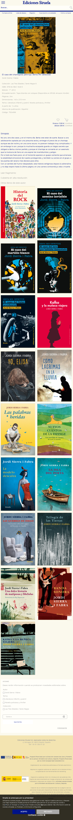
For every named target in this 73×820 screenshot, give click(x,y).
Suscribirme (18, 722)
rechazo (48, 812)
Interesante (62, 728)
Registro (32, 13)
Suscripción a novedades (47, 13)
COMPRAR (68, 123)
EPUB (52, 93)
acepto (24, 812)
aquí (42, 805)
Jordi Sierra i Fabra (10, 78)
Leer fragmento (8, 173)
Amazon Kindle (62, 93)
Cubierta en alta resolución (14, 178)
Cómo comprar (66, 13)
